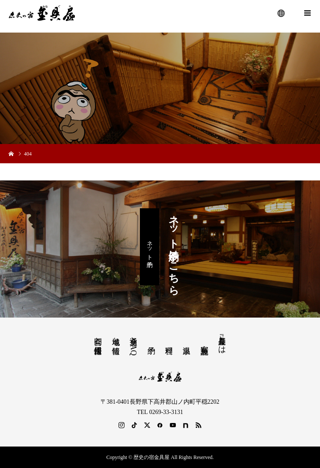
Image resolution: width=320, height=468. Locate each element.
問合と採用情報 (98, 336)
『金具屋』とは (222, 341)
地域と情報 (116, 336)
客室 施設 (204, 340)
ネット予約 (149, 247)
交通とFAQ (133, 344)
